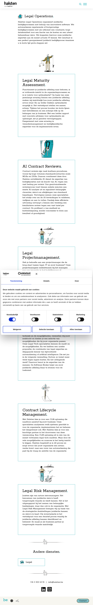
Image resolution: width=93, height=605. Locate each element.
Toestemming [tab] (16, 281)
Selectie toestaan (46, 329)
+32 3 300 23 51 (37, 582)
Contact (83, 601)
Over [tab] (77, 281)
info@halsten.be (55, 582)
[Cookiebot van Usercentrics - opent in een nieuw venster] (22, 274)
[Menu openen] (85, 4)
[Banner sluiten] (63, 274)
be (5, 600)
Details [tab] (46, 281)
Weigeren (17, 329)
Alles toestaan (76, 329)
